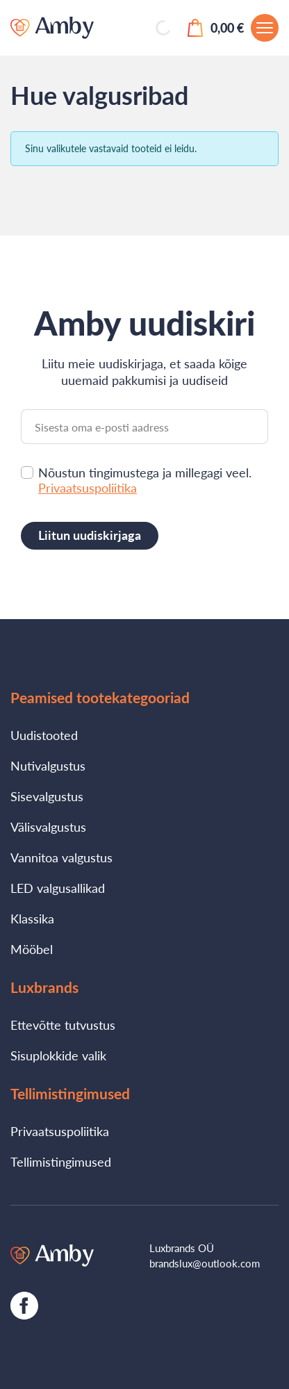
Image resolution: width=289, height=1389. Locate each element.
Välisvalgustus (48, 827)
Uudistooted (44, 735)
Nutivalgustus (47, 765)
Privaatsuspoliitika (87, 487)
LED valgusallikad (57, 888)
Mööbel (31, 949)
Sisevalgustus (46, 796)
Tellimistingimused (60, 1161)
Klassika (32, 918)
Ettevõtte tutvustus (62, 1025)
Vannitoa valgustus (61, 857)
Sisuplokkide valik (58, 1055)
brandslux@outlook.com (204, 1263)
